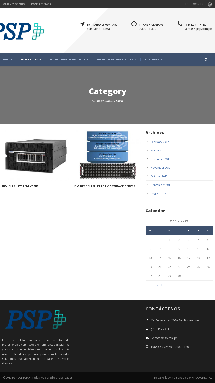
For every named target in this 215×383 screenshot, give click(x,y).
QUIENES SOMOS (14, 4)
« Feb (159, 285)
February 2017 (160, 142)
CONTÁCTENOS (41, 4)
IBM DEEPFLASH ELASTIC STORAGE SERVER (104, 186)
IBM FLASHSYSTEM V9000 (20, 186)
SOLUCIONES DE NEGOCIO (67, 59)
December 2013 (160, 159)
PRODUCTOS (29, 59)
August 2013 (158, 193)
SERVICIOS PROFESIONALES (115, 59)
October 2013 (159, 176)
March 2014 (158, 150)
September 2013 (161, 185)
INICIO (7, 59)
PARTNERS (152, 59)
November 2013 (161, 167)
